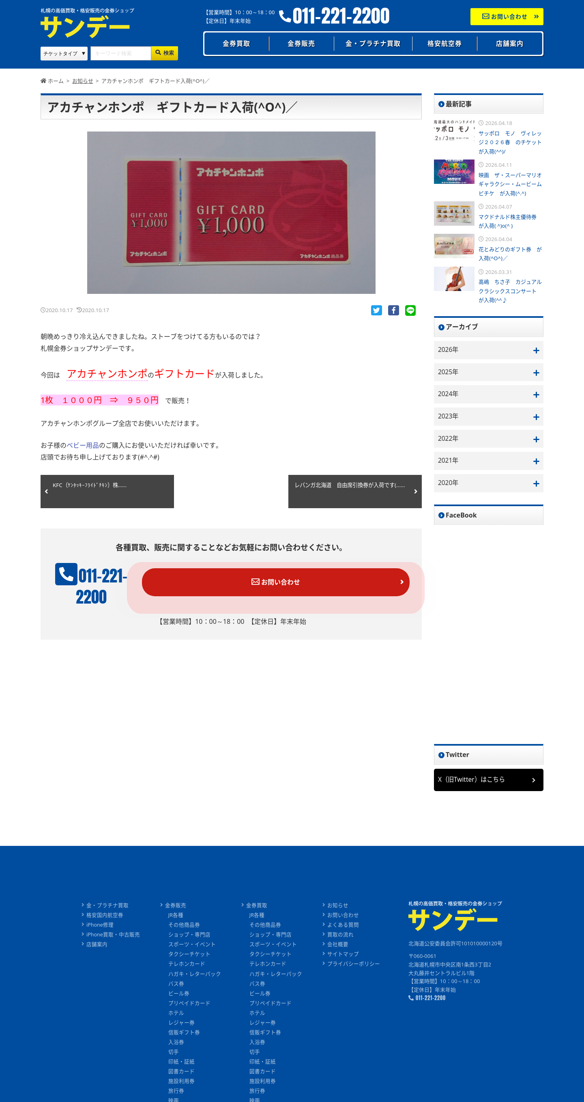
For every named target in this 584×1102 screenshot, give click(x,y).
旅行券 (177, 1092)
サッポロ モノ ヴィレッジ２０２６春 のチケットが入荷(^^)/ (510, 142)
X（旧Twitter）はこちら (473, 782)
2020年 (448, 485)
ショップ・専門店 (190, 937)
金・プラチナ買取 (373, 43)
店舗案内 (510, 43)
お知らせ (338, 908)
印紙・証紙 (182, 1062)
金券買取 (236, 43)
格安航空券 (444, 43)
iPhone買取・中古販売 (113, 937)
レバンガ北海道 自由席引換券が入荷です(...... (348, 491)
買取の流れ (341, 937)
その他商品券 (184, 927)
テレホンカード (187, 966)
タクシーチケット (190, 956)
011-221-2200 (341, 16)
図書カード (182, 1072)
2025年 (448, 372)
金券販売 (301, 43)
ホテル (177, 1014)
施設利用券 (182, 1082)
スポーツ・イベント (192, 947)
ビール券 (179, 995)
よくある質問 (343, 927)
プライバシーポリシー (354, 966)
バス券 (177, 985)
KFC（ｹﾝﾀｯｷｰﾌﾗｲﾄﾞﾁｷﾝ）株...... (91, 487)
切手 (174, 1053)
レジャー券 (182, 1024)
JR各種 (176, 917)
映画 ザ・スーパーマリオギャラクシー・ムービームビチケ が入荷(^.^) (510, 184)
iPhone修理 (100, 927)
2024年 (448, 394)
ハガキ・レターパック (195, 975)
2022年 (448, 440)
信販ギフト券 (184, 1033)
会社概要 (338, 947)
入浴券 (177, 1043)
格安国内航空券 (104, 917)
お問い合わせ (505, 16)
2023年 (448, 417)
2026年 (448, 349)
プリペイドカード (190, 1005)
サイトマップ (343, 956)
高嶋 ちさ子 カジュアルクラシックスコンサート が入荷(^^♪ (510, 291)
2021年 (448, 462)
